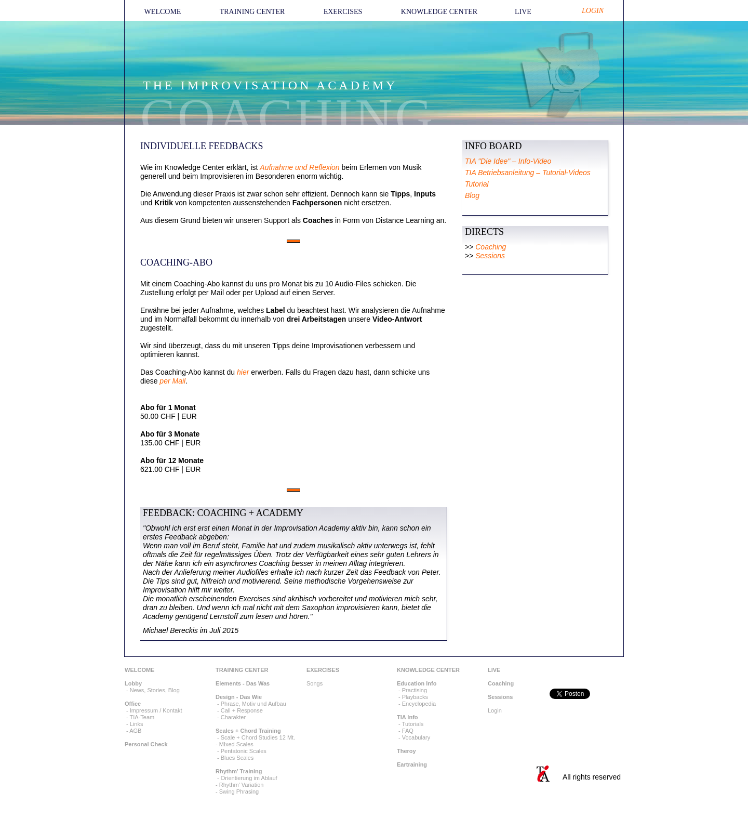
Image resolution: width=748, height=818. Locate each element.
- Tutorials (410, 724)
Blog (472, 195)
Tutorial (477, 184)
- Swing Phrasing (237, 791)
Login (495, 710)
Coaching (490, 247)
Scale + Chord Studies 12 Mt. (258, 737)
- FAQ (405, 731)
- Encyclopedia (416, 704)
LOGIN (593, 11)
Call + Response (242, 710)
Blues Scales (237, 758)
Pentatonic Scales (243, 751)
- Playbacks (412, 697)
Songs (314, 683)
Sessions (490, 256)
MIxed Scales (236, 744)
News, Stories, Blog (155, 690)
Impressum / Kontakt (156, 710)
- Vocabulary (413, 737)
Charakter (233, 717)
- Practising (412, 690)
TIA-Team (142, 717)
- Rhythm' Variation (239, 785)
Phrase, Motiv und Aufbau (253, 704)
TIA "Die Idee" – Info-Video (508, 161)
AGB (135, 731)
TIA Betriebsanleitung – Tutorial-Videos (528, 172)
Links (136, 724)
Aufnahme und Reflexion (299, 167)
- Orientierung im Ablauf (246, 778)
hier (244, 372)
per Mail (172, 381)
